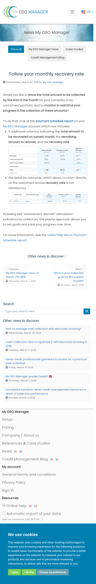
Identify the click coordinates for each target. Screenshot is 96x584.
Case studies (74, 49)
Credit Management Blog (47, 57)
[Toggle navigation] (72, 12)
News (9, 451)
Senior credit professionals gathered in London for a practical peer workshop (46, 363)
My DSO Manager (53, 82)
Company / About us (20, 435)
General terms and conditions (29, 474)
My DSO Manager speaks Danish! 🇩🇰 (29, 378)
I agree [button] (14, 572)
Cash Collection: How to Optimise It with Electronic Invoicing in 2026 (46, 346)
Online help (17, 505)
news (43, 49)
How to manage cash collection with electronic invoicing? (43, 331)
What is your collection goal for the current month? (69, 277)
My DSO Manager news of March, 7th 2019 (22, 275)
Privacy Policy (14, 482)
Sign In (8, 490)
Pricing (8, 427)
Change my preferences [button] (53, 572)
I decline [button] (29, 572)
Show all (16, 49)
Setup (7, 419)
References (12, 443)
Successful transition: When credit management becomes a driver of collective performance (46, 393)
